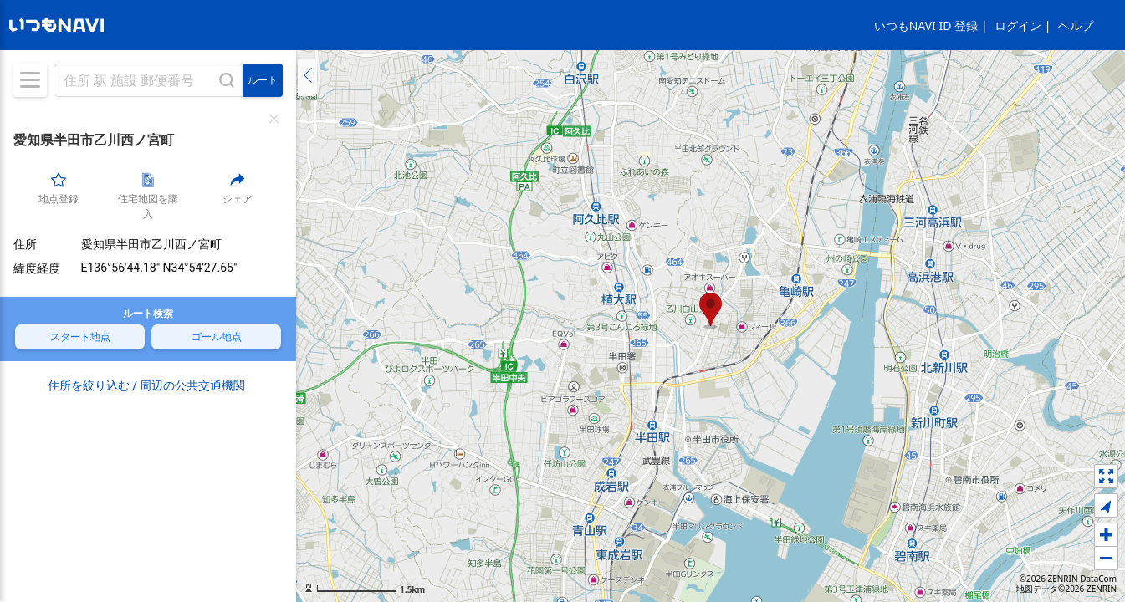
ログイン (1018, 25)
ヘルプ (1075, 25)
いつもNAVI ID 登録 (926, 25)
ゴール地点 (217, 336)
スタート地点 (80, 336)
